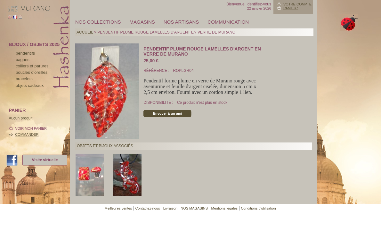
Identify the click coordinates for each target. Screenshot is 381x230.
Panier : (290, 8)
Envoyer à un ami (167, 113)
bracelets (24, 78)
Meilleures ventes (118, 208)
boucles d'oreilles (31, 72)
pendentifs (25, 53)
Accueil (85, 32)
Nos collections (98, 22)
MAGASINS (142, 22)
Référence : (156, 70)
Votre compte (297, 4)
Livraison (170, 208)
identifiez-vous (259, 4)
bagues (22, 59)
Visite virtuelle (45, 160)
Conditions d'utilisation (258, 208)
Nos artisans (181, 22)
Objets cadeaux (30, 85)
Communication (228, 22)
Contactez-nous (147, 208)
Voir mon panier (31, 128)
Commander (26, 134)
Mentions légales (224, 208)
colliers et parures (32, 66)
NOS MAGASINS (194, 208)
